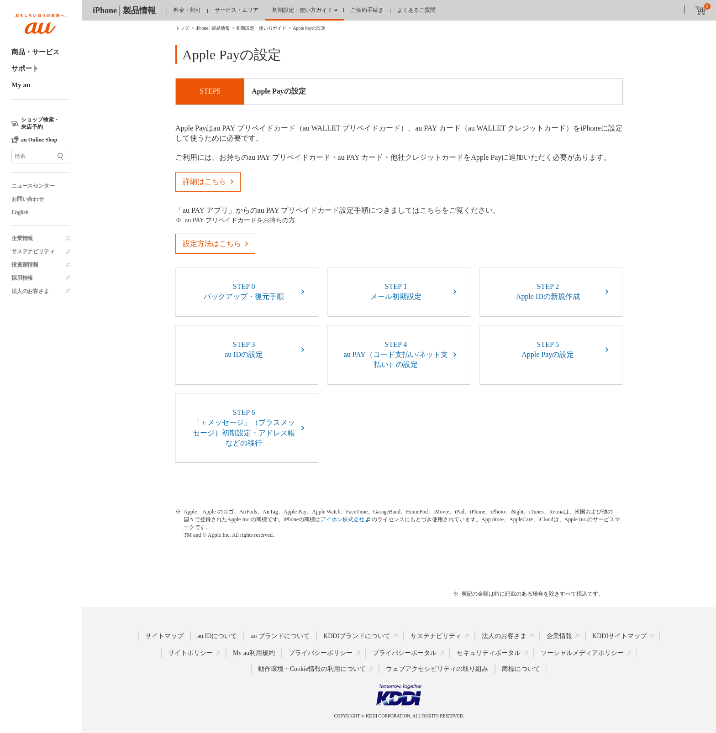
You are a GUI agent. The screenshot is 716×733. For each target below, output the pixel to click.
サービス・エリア (236, 10)
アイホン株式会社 (342, 519)
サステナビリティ (32, 251)
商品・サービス (35, 52)
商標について (521, 668)
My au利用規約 (254, 652)
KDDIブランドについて (356, 635)
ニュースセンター (32, 186)
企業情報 (22, 238)
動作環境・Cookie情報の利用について (312, 668)
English (19, 212)
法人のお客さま (30, 291)
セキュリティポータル (489, 652)
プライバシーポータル (405, 652)
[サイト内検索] (40, 156)
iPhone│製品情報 (124, 10)
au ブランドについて (280, 635)
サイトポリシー (190, 652)
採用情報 (22, 278)
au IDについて (217, 635)
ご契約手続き (367, 10)
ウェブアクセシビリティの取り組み (437, 668)
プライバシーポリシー (321, 652)
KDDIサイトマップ (619, 635)
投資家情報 (24, 265)
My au (20, 85)
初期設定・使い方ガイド (302, 10)
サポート (25, 68)
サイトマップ (164, 635)
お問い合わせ (27, 199)
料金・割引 (187, 10)
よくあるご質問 (416, 10)
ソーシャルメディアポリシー (582, 652)
